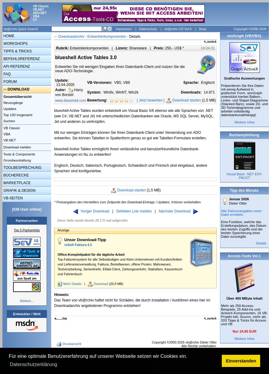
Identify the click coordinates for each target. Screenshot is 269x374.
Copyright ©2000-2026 (250, 29)
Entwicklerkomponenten (106, 36)
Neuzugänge (12, 103)
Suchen (8, 121)
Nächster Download (178, 211)
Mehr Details (72, 284)
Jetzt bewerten (150, 100)
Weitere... (27, 301)
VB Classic (11, 128)
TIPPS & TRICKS (17, 51)
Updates (9, 109)
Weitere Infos (244, 122)
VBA (6, 134)
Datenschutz (148, 29)
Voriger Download (91, 211)
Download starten (186, 100)
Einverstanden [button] (241, 360)
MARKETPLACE (16, 183)
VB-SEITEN (12, 198)
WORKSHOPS (15, 43)
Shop (202, 29)
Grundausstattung (16, 160)
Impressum (124, 29)
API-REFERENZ (16, 66)
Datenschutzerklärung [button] (33, 364)
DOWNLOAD (19, 89)
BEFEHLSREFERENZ (21, 59)
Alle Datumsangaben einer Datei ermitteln (241, 212)
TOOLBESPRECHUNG (21, 168)
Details (261, 243)
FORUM (9, 82)
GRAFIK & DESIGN (19, 190)
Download (101, 284)
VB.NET (9, 140)
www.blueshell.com (70, 100)
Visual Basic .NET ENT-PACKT (244, 176)
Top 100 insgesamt (17, 115)
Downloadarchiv (71, 36)
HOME (8, 36)
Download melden (16, 147)
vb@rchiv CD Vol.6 (178, 29)
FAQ (6, 74)
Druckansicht (69, 344)
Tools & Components (18, 154)
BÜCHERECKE (15, 175)
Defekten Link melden (134, 211)
